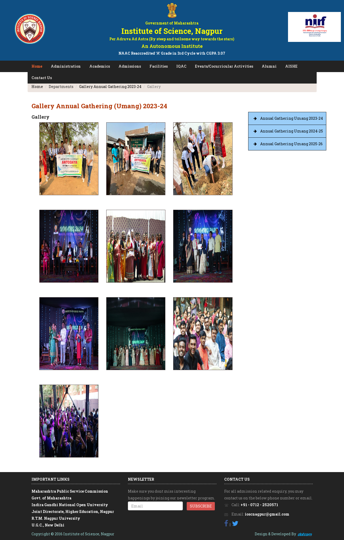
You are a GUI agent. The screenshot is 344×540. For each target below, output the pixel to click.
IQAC (181, 66)
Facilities (158, 66)
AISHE (291, 66)
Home (37, 66)
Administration (66, 66)
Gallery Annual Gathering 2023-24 (110, 86)
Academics (99, 66)
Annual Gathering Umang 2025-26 (291, 143)
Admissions (129, 66)
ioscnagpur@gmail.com (267, 514)
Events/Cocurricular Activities (224, 66)
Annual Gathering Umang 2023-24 (291, 118)
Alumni (269, 66)
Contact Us (42, 77)
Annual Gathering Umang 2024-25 (291, 131)
